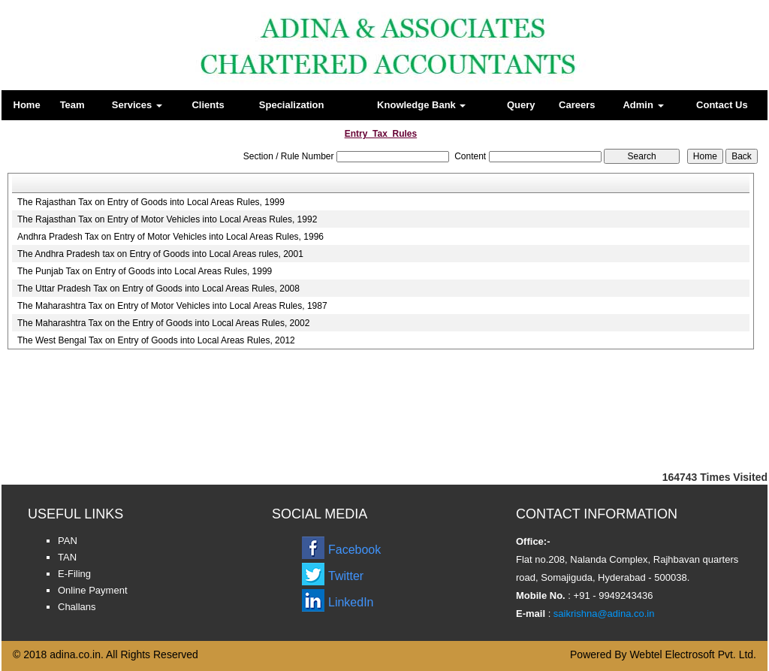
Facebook (354, 549)
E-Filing (74, 573)
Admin (643, 104)
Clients (207, 104)
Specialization (291, 104)
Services (137, 104)
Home (27, 104)
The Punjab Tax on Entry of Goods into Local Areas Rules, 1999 (144, 271)
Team (72, 104)
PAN (67, 540)
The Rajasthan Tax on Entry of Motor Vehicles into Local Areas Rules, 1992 (167, 219)
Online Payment (93, 590)
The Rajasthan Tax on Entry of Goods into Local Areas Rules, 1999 (151, 202)
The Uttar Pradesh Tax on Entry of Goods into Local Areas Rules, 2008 (158, 288)
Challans (77, 606)
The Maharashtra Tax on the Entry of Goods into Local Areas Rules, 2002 (163, 323)
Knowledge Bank (421, 104)
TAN (67, 557)
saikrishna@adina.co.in (602, 613)
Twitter (345, 576)
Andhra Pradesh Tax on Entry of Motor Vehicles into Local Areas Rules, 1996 (170, 236)
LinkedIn (351, 602)
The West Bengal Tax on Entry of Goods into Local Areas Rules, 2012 (156, 340)
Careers (577, 104)
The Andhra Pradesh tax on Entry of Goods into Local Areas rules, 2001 (160, 254)
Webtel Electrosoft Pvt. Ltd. (692, 654)
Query (521, 104)
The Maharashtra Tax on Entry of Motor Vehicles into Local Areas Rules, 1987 (172, 306)
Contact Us (722, 104)
